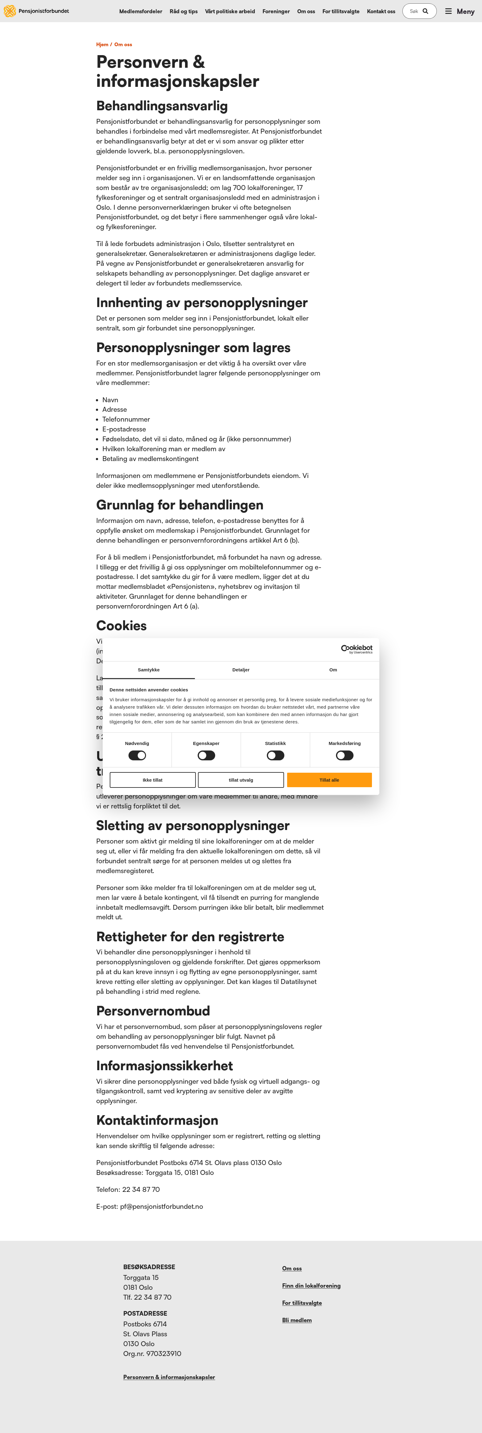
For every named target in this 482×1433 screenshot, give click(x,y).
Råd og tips (184, 11)
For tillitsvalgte (341, 11)
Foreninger (276, 11)
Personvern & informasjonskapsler (169, 1377)
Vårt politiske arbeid (230, 11)
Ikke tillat (152, 780)
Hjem (105, 44)
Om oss (306, 11)
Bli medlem (297, 1320)
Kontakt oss (381, 11)
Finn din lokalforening (311, 1285)
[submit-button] (425, 11)
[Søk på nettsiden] (414, 11)
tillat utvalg (241, 780)
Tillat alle (329, 780)
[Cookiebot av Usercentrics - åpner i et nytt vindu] (346, 649)
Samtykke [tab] (149, 669)
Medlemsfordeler (140, 11)
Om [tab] (333, 669)
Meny (459, 11)
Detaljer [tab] (241, 669)
